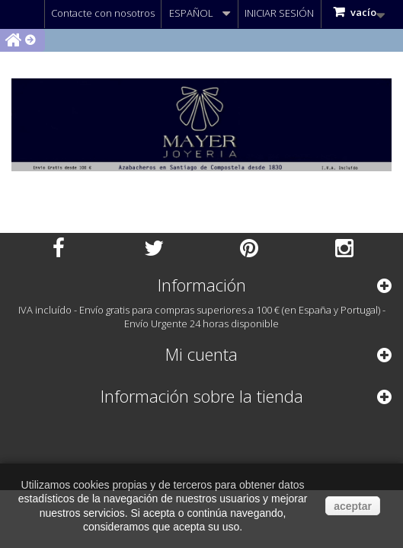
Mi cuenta (201, 353)
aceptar (353, 506)
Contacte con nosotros (103, 13)
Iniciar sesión (279, 13)
